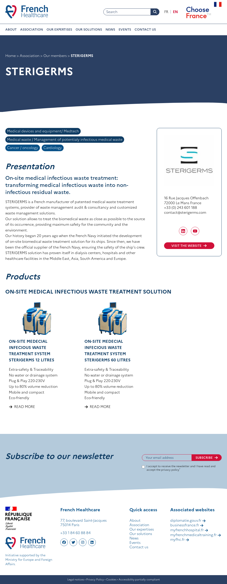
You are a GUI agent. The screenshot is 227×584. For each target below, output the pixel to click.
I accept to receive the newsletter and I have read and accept (181, 467)
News (110, 29)
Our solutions (89, 29)
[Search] (131, 12)
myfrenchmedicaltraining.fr (195, 535)
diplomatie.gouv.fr (188, 520)
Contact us (145, 29)
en (175, 12)
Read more (24, 406)
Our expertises (59, 29)
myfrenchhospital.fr (189, 530)
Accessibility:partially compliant (139, 579)
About (11, 29)
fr (166, 12)
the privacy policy (168, 469)
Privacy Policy (95, 579)
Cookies (111, 579)
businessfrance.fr (187, 525)
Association (31, 29)
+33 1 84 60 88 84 (75, 533)
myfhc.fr (179, 539)
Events (125, 29)
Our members (55, 55)
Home (10, 55)
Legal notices (75, 579)
